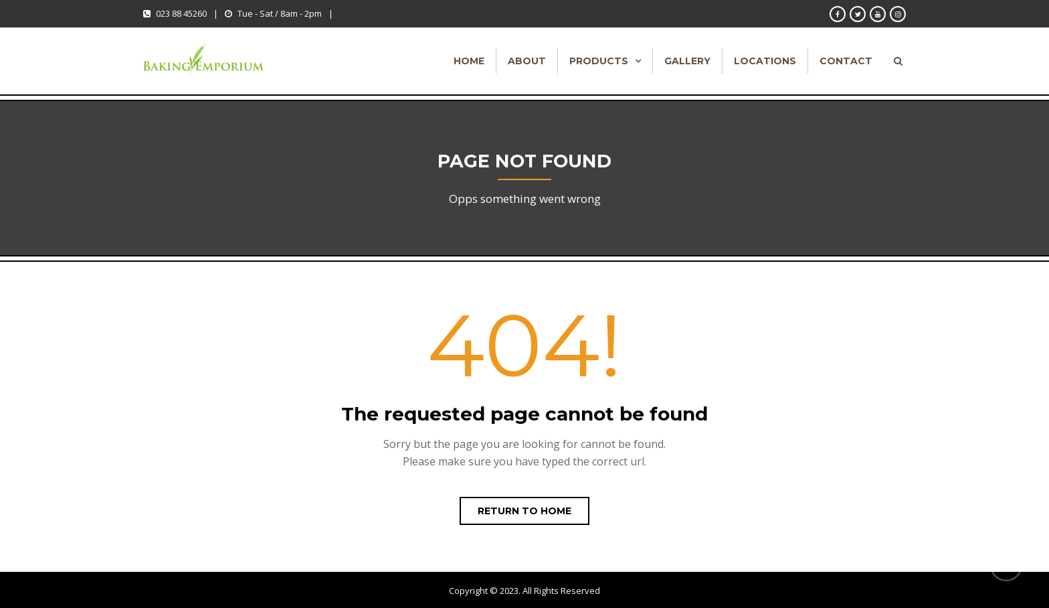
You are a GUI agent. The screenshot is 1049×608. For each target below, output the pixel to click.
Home (469, 61)
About (527, 61)
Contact (846, 61)
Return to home (524, 511)
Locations (765, 61)
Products (598, 61)
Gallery (687, 61)
